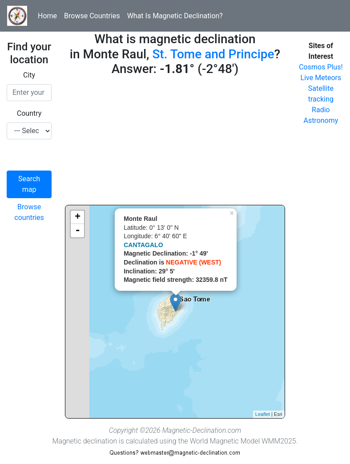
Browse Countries (92, 16)
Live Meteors (321, 77)
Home (47, 16)
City (29, 75)
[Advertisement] (175, 142)
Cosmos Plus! (320, 67)
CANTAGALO (143, 244)
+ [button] (77, 217)
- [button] (77, 230)
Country (29, 113)
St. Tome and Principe (213, 54)
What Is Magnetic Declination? (175, 16)
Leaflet (262, 414)
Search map (29, 184)
